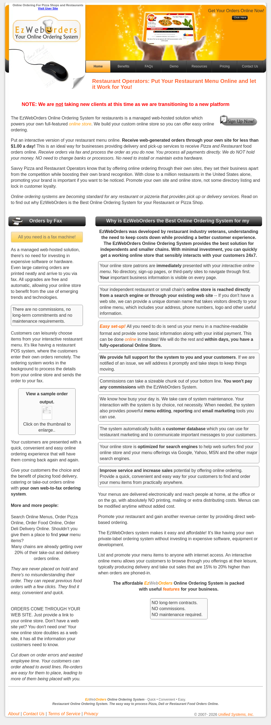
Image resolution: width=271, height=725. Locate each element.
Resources (199, 66)
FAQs (149, 66)
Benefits (123, 66)
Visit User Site (48, 8)
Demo (174, 66)
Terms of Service (64, 713)
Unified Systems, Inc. (236, 714)
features (171, 589)
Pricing (225, 66)
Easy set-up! (112, 326)
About (14, 713)
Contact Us (250, 66)
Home (98, 66)
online (131, 339)
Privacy (91, 713)
